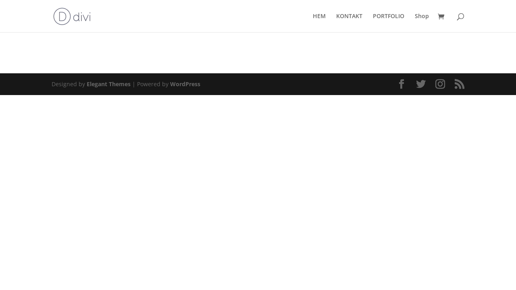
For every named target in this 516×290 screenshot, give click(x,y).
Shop (422, 16)
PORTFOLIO (388, 16)
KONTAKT (349, 16)
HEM (319, 16)
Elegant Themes (109, 84)
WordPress (185, 84)
